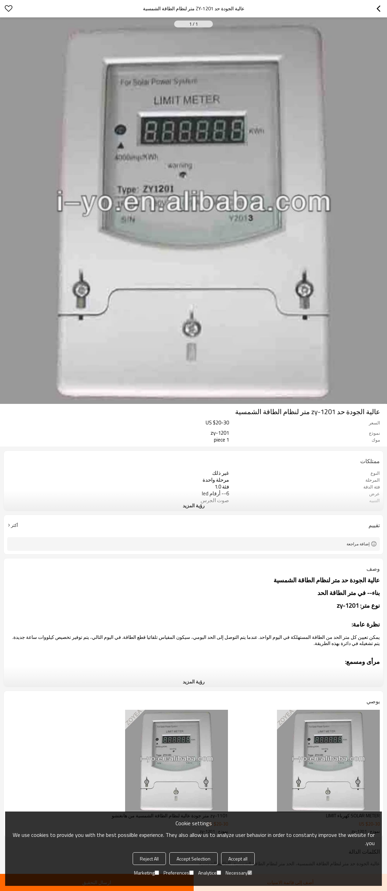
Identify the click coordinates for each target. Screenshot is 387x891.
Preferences (179, 872)
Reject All (149, 858)
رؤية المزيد (194, 505)
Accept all (237, 858)
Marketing (146, 872)
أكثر (14, 525)
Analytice (209, 872)
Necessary (239, 872)
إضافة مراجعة (358, 544)
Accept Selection (193, 858)
